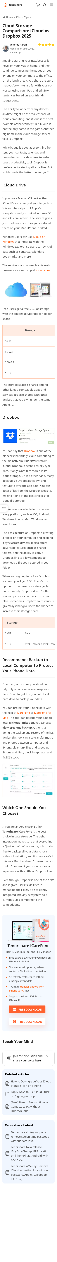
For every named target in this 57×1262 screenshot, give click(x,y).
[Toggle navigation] (50, 4)
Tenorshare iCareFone (28, 945)
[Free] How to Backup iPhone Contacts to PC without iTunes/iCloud (29, 1106)
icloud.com (43, 270)
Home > (10, 17)
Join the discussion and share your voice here (28, 1058)
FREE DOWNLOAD (27, 1009)
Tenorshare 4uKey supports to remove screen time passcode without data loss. (30, 1136)
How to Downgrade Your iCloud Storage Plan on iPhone (31, 1084)
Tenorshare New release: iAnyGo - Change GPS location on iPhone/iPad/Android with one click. (30, 1153)
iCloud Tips (15, 52)
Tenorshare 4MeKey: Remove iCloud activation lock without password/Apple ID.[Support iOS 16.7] (30, 1172)
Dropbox (29, 451)
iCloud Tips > (23, 17)
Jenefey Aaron (18, 44)
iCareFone (23, 712)
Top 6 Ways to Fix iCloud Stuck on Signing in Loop (30, 1094)
